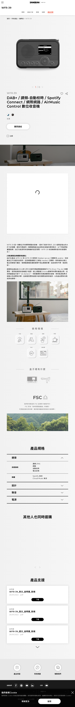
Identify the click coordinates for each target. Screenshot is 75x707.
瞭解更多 (25, 701)
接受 (49, 701)
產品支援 (50, 12)
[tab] (37, 457)
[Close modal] (72, 692)
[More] (37, 647)
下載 (37, 599)
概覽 (23, 12)
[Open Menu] (2, 2)
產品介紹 (30, 12)
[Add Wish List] (62, 93)
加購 (43, 12)
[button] (32, 87)
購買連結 (18, 126)
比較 (11, 136)
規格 (37, 12)
